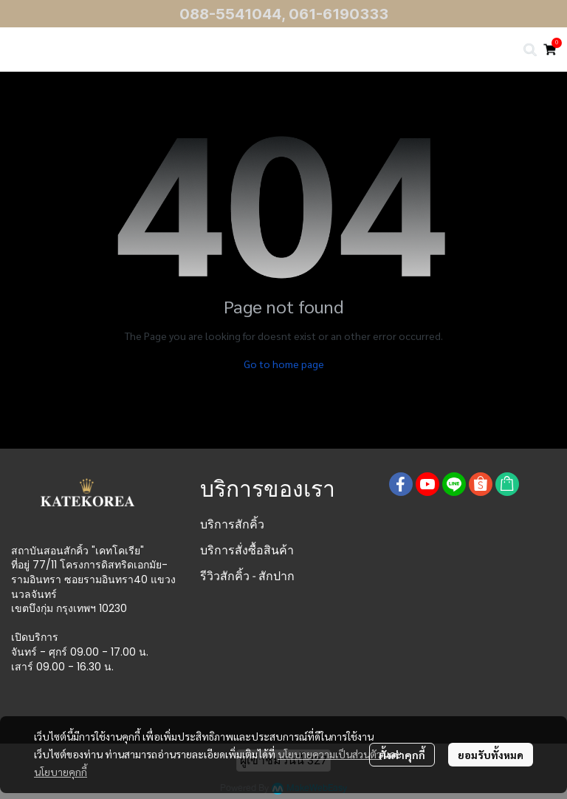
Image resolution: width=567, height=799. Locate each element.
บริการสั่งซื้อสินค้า (247, 550)
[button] (530, 49)
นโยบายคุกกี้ (60, 771)
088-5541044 (230, 14)
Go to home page (284, 363)
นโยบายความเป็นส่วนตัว (330, 754)
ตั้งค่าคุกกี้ (402, 754)
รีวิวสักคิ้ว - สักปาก (247, 576)
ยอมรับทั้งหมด (490, 754)
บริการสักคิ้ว (232, 524)
